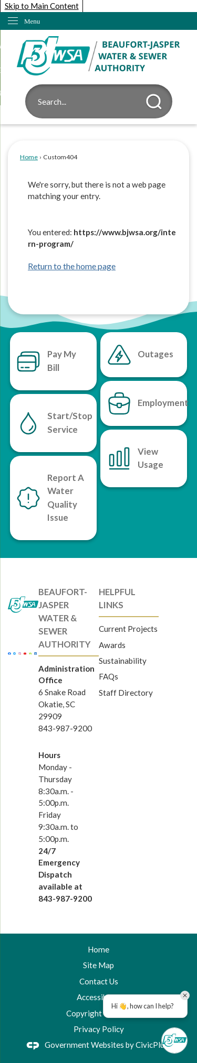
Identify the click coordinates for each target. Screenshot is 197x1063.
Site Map (98, 965)
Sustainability (123, 660)
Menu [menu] (32, 21)
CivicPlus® (155, 1044)
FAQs (108, 676)
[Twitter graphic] (14, 652)
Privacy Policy (99, 1029)
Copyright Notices (98, 1013)
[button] (154, 102)
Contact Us (98, 981)
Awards (112, 645)
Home (29, 157)
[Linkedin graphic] (35, 652)
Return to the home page (72, 266)
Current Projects (128, 628)
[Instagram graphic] (19, 652)
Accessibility (99, 997)
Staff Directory (126, 692)
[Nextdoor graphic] (30, 652)
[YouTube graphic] (25, 652)
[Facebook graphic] (9, 652)
